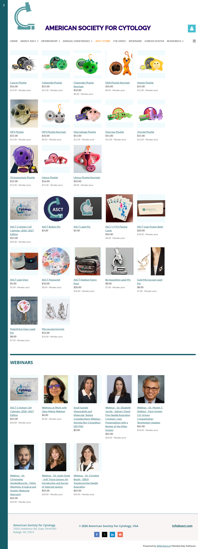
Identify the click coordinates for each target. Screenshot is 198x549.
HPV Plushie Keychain (54, 131)
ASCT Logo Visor (19, 279)
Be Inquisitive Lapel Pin (118, 279)
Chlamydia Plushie (52, 82)
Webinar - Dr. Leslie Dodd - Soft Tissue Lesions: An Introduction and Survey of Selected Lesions (56, 481)
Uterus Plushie (50, 177)
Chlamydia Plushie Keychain (84, 84)
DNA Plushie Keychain (117, 82)
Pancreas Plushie (114, 131)
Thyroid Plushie (145, 131)
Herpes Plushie (145, 82)
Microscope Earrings (53, 328)
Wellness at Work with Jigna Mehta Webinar (54, 409)
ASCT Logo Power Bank (150, 226)
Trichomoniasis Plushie (22, 177)
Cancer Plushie (18, 82)
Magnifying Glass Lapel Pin (22, 330)
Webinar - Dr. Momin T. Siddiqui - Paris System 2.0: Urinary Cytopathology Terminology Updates (150, 415)
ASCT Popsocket (51, 279)
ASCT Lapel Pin (82, 226)
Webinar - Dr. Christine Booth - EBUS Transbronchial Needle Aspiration (86, 481)
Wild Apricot (164, 545)
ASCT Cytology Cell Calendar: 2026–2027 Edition (22, 230)
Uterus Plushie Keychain (87, 177)
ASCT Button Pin (51, 226)
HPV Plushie (17, 131)
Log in (192, 28)
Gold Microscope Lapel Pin (149, 281)
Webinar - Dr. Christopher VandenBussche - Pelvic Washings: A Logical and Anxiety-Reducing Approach (23, 485)
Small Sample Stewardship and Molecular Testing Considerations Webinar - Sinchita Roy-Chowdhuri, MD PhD (88, 417)
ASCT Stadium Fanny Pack (85, 281)
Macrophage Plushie (85, 131)
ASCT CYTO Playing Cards (116, 228)
